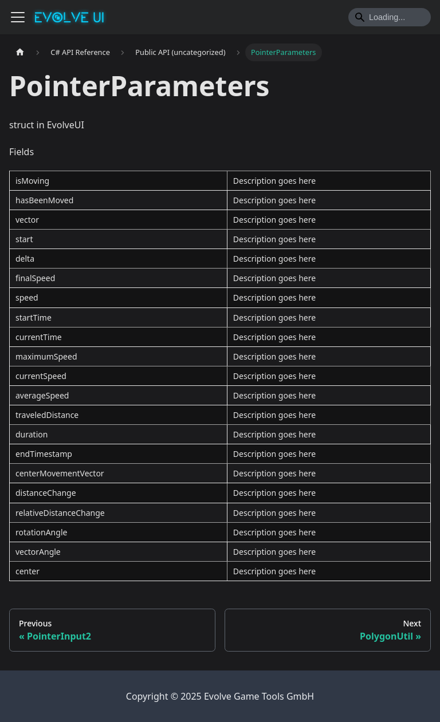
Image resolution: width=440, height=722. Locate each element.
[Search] (389, 17)
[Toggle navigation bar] (17, 17)
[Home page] (20, 52)
